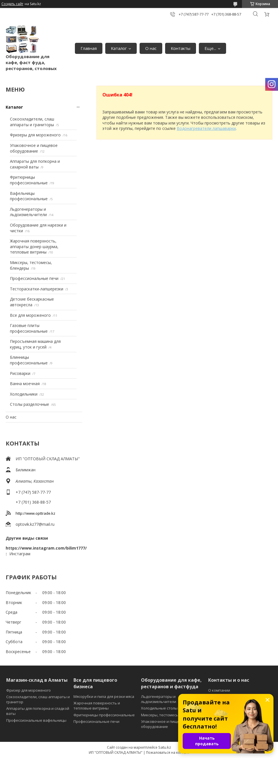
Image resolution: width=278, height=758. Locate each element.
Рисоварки (20, 373)
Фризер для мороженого (28, 690)
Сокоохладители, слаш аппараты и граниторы (32, 121)
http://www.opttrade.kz (35, 513)
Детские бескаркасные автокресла (32, 301)
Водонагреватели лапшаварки (206, 128)
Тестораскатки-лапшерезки (36, 289)
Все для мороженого (30, 315)
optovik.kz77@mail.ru (35, 524)
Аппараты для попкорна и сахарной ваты (35, 164)
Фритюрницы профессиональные (29, 179)
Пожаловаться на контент (167, 752)
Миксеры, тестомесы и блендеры (171, 714)
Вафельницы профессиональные (29, 196)
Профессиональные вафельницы (36, 720)
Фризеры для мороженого (35, 135)
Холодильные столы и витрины (169, 708)
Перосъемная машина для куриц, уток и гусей (35, 344)
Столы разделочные (29, 404)
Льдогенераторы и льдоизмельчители (28, 212)
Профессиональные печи (34, 278)
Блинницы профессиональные (29, 360)
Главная (89, 48)
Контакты (180, 48)
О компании (219, 690)
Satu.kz (164, 747)
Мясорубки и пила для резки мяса (103, 696)
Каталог (119, 48)
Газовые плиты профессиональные (29, 328)
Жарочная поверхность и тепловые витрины (96, 705)
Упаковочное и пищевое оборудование (34, 148)
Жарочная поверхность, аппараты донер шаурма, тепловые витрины (34, 246)
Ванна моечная (25, 383)
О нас (151, 48)
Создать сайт (12, 4)
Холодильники (23, 394)
